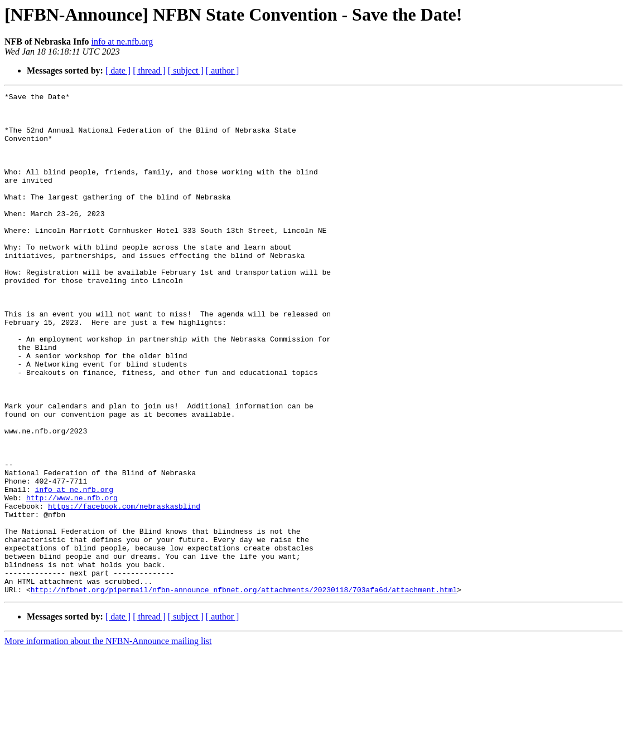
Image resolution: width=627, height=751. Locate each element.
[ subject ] (186, 70)
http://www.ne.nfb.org (72, 579)
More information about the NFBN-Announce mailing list (108, 741)
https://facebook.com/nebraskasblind (124, 589)
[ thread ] (149, 70)
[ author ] (222, 70)
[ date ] (118, 70)
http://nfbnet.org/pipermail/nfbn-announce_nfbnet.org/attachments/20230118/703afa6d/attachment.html (244, 690)
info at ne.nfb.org (122, 41)
